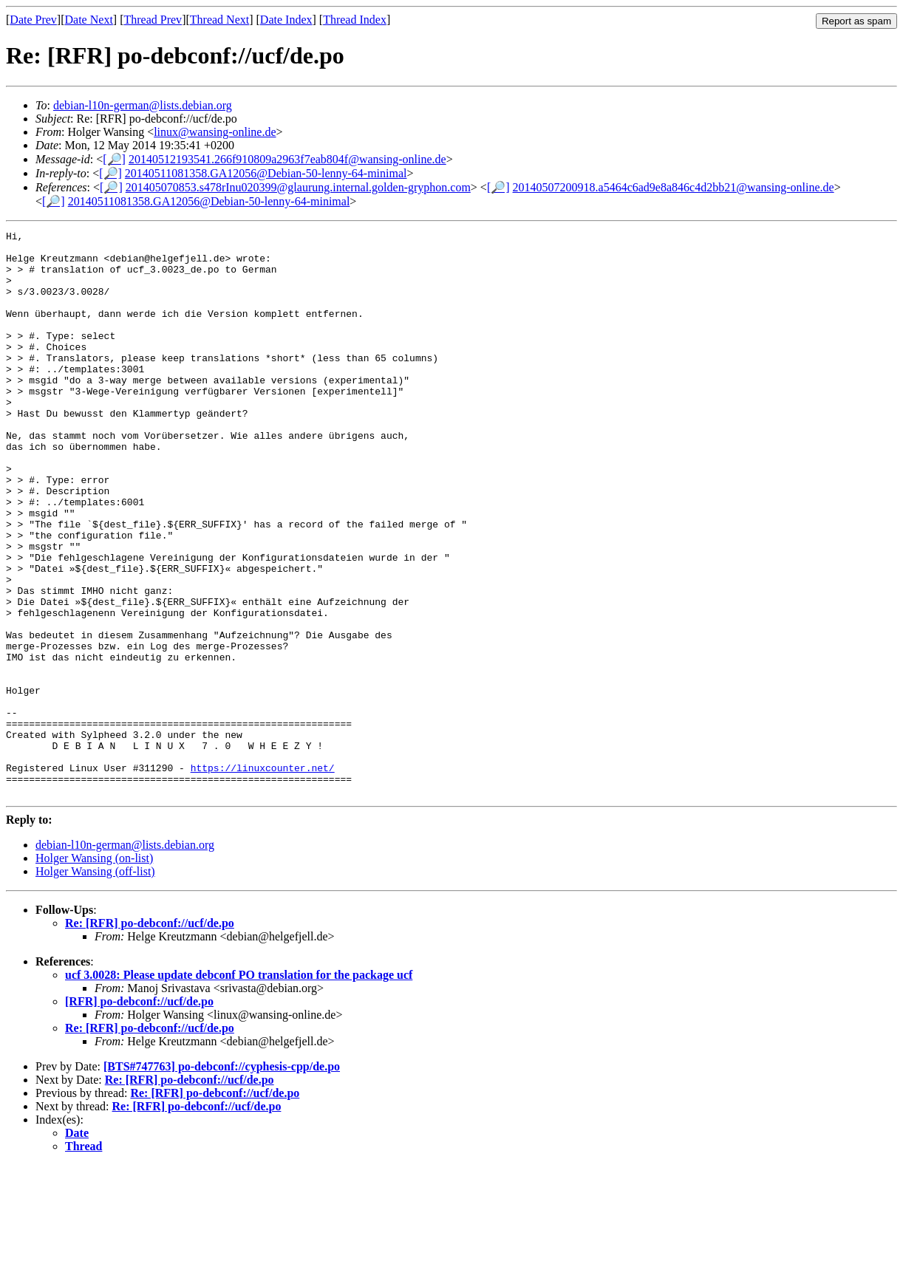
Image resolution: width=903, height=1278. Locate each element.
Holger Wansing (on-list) (94, 971)
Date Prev (33, 19)
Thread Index (354, 19)
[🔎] (114, 159)
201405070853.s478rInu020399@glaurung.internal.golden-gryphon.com (298, 187)
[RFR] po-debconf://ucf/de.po (139, 1114)
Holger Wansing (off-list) (95, 984)
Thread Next (219, 19)
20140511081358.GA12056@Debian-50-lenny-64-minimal (266, 173)
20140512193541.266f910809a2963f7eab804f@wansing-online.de (287, 159)
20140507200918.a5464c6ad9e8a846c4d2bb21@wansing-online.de (673, 187)
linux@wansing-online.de (215, 132)
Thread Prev (152, 19)
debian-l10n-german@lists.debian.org (142, 105)
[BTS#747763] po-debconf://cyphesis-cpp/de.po (221, 1179)
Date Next (89, 19)
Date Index (286, 19)
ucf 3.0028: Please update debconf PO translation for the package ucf (238, 1087)
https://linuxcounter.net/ (263, 876)
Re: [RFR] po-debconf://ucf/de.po (149, 1036)
